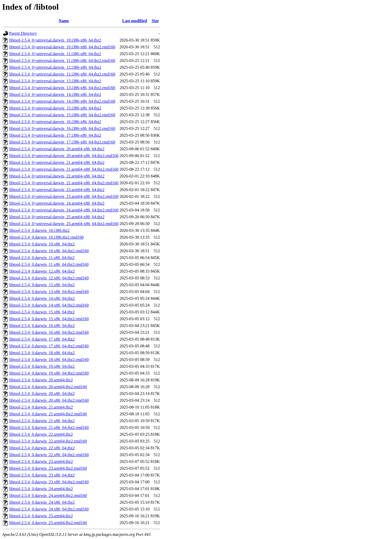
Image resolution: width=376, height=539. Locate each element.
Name (63, 21)
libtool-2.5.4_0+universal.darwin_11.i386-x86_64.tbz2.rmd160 (62, 60)
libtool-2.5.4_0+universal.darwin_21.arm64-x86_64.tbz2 (56, 162)
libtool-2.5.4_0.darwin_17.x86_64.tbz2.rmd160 (49, 346)
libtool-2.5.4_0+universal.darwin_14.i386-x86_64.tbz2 (55, 94)
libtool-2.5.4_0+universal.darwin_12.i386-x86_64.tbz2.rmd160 (62, 74)
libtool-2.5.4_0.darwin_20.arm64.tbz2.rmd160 (48, 387)
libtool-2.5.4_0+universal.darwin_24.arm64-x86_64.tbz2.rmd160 (64, 210)
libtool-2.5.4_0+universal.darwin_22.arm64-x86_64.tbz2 (56, 176)
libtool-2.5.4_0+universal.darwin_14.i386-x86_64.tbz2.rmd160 (62, 101)
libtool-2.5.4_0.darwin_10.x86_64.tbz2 (42, 244)
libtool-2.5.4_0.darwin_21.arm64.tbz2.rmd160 (48, 414)
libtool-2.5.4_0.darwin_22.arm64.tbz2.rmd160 (48, 441)
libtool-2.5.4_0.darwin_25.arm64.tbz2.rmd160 (48, 522)
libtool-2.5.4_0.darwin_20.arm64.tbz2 (41, 380)
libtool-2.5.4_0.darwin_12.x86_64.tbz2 (42, 271)
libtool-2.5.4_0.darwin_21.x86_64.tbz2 (42, 420)
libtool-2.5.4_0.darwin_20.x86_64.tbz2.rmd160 (49, 400)
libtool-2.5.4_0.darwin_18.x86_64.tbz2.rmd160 (49, 359)
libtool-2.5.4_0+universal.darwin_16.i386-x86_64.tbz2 (55, 121)
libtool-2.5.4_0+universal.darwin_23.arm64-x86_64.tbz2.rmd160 (64, 196)
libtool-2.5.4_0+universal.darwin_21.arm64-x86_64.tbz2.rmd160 (64, 169)
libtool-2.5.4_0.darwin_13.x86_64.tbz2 (42, 285)
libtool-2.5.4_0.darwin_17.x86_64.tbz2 (42, 339)
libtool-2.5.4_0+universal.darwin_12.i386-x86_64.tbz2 (55, 67)
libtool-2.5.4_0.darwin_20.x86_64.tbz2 (42, 393)
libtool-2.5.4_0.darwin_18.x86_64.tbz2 (42, 353)
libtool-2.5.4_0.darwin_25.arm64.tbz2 (41, 516)
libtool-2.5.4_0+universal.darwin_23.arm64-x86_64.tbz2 (56, 189)
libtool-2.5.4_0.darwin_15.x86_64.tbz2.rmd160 (49, 319)
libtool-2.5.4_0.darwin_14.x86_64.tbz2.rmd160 (49, 305)
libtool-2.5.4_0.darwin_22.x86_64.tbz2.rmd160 (49, 454)
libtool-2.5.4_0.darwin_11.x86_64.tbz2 (42, 257)
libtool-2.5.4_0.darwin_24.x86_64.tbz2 (42, 502)
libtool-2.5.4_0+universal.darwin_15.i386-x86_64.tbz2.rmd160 (62, 115)
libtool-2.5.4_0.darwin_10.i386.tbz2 (39, 230)
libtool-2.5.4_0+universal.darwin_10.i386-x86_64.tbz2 (55, 40)
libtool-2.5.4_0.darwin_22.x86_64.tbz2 (42, 448)
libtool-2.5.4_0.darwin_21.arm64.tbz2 (41, 407)
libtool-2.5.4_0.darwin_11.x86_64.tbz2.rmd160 (49, 264)
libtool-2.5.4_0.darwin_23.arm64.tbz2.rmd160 (48, 468)
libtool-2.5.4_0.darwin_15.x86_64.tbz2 (42, 312)
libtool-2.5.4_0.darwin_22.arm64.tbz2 (41, 434)
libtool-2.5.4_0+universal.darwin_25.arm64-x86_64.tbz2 (56, 217)
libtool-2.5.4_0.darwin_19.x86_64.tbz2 (42, 366)
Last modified (134, 21)
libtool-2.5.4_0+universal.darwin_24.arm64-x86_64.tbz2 (56, 203)
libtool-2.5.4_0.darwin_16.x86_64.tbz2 (42, 325)
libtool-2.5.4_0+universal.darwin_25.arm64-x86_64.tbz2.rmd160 (64, 223)
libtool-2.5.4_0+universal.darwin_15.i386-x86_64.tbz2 (55, 108)
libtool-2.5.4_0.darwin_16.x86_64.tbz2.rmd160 (49, 332)
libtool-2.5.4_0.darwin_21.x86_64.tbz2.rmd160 (49, 427)
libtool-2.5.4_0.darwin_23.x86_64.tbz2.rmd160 (49, 482)
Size (155, 21)
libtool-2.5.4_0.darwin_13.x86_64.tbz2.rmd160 (49, 291)
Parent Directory (23, 33)
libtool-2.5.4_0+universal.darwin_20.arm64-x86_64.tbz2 (56, 149)
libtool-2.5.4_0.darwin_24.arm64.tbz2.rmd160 (48, 495)
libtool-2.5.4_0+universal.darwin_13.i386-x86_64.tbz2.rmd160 (62, 87)
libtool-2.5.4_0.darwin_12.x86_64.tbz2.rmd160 (49, 278)
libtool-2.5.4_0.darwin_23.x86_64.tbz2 (42, 475)
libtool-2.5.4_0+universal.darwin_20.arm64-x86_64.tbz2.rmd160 (64, 155)
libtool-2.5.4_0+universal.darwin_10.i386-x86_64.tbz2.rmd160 (62, 47)
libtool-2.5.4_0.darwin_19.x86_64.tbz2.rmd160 (49, 373)
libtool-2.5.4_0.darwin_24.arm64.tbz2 (41, 488)
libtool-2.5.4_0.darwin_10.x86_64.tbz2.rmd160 (49, 251)
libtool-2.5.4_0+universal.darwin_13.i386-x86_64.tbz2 (55, 81)
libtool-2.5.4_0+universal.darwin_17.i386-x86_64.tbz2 (55, 135)
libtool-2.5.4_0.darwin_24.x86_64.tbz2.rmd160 (49, 509)
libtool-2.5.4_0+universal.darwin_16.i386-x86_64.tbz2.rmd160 (62, 128)
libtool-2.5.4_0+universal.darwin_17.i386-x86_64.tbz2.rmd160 (62, 142)
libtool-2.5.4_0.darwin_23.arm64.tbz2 (41, 461)
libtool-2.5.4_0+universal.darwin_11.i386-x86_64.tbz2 (55, 53)
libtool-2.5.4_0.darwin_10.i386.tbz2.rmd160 (46, 237)
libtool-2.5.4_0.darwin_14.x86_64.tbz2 (42, 298)
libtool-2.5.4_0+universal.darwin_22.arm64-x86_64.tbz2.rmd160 (64, 183)
